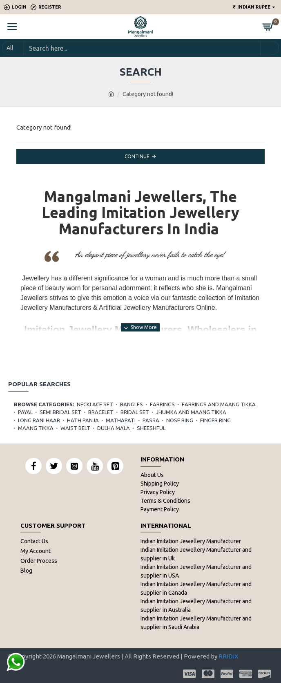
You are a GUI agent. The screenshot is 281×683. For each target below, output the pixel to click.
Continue (137, 156)
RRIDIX (228, 656)
